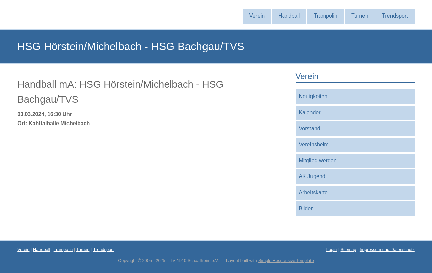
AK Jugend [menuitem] (312, 176)
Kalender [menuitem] (310, 112)
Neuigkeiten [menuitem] (313, 96)
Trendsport (103, 249)
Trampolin (63, 249)
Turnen (82, 249)
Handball (41, 249)
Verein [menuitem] (257, 16)
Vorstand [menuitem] (309, 128)
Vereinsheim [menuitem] (314, 144)
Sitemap (348, 249)
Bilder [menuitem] (306, 208)
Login (331, 249)
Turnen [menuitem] (359, 16)
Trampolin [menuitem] (326, 16)
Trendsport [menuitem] (395, 16)
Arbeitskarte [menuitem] (313, 192)
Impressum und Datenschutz (387, 249)
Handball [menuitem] (289, 16)
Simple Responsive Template (286, 260)
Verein (23, 249)
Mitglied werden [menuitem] (318, 160)
